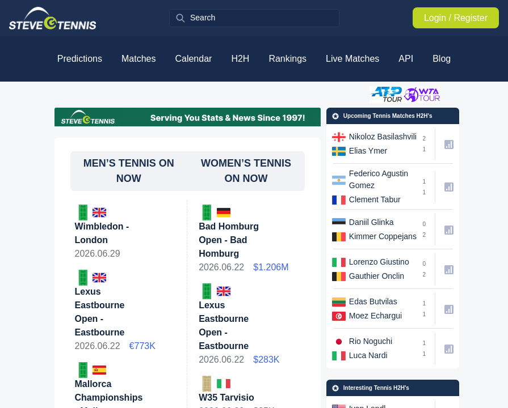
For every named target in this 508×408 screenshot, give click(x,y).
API (405, 58)
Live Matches (352, 58)
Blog (442, 58)
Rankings (287, 58)
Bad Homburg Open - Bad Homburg (229, 240)
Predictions (79, 58)
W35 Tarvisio (226, 397)
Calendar (193, 58)
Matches (138, 58)
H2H (240, 58)
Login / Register (456, 18)
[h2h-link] (372, 144)
